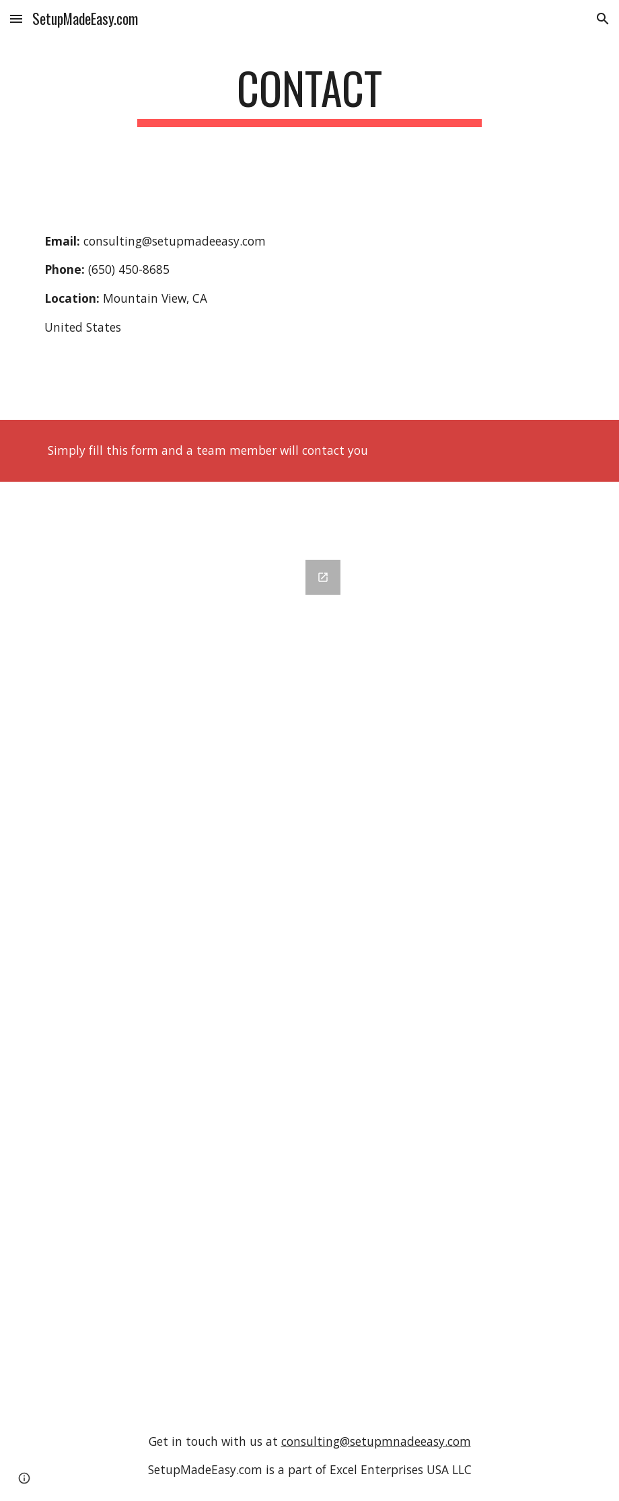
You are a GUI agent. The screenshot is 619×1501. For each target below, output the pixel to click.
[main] (310, 95)
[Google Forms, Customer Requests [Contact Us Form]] (194, 977)
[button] (16, 18)
